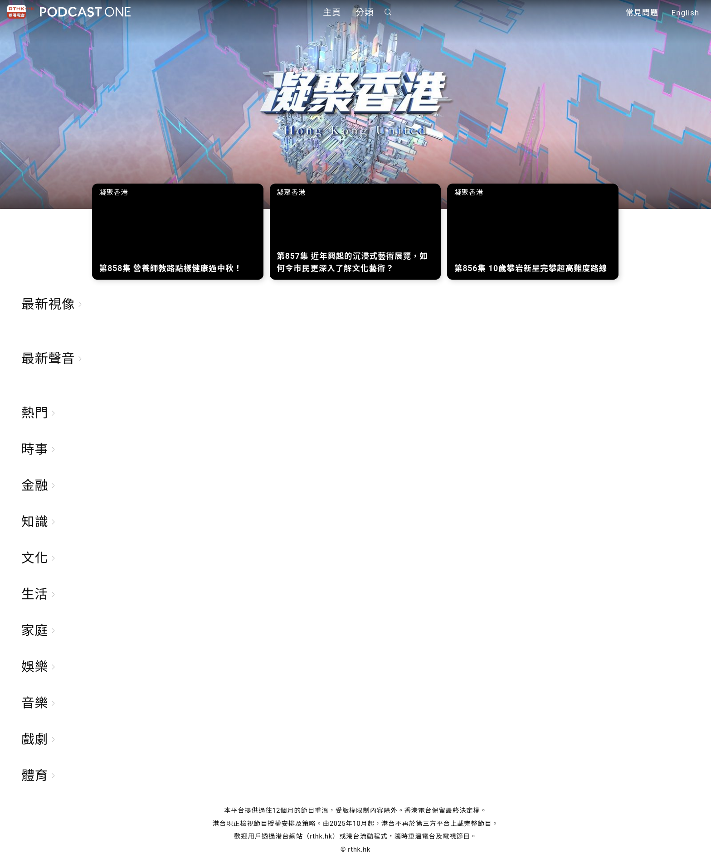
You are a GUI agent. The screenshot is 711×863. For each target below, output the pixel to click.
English (685, 12)
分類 (365, 12)
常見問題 (642, 12)
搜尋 (388, 12)
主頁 (332, 12)
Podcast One (85, 12)
